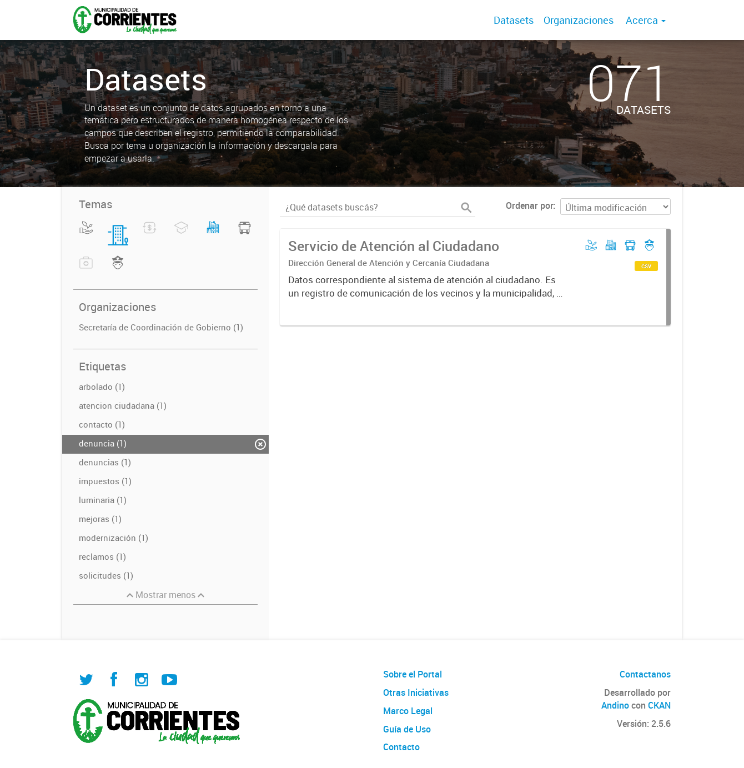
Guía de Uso (407, 729)
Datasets (514, 20)
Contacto (401, 747)
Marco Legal (408, 711)
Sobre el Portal (412, 674)
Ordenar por (529, 205)
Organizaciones (579, 20)
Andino (615, 705)
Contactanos (645, 674)
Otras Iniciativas (416, 692)
